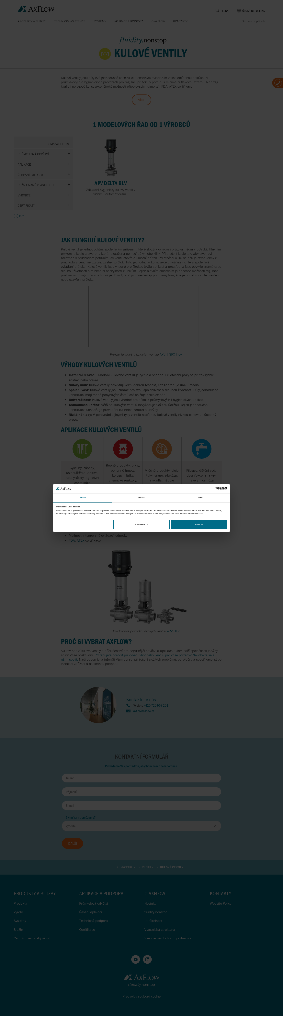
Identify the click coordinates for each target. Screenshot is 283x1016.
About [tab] (200, 498)
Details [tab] (141, 498)
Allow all (199, 524)
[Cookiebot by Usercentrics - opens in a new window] (210, 489)
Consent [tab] (82, 498)
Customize (141, 524)
